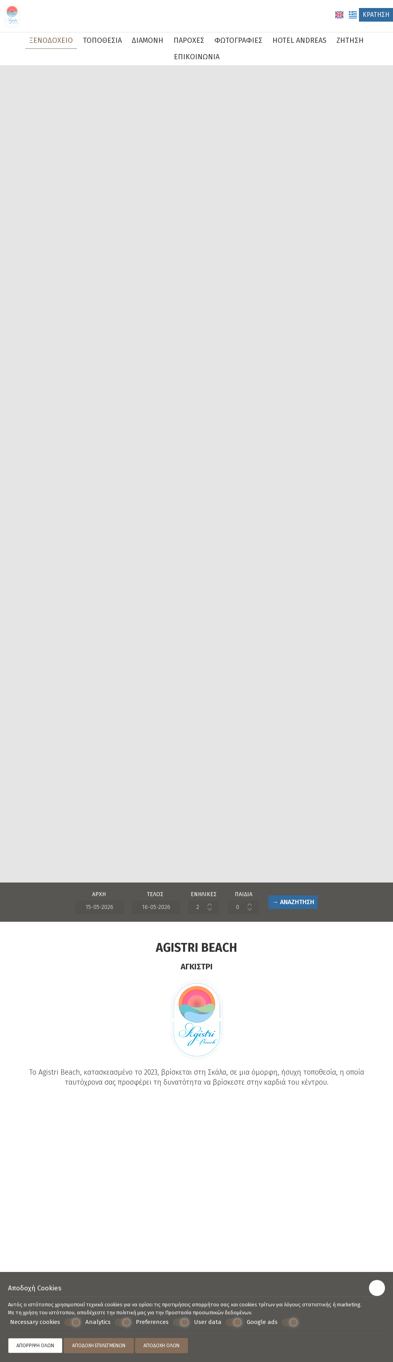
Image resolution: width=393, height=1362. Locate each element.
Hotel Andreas (299, 40)
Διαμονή (147, 40)
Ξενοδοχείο (51, 40)
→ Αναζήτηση (293, 902)
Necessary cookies (45, 1322)
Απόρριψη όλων (35, 1345)
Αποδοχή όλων (161, 1345)
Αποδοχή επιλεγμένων (98, 1345)
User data (218, 1322)
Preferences (162, 1322)
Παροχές (188, 40)
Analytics (108, 1322)
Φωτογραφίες (238, 40)
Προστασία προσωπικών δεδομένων (208, 1313)
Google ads (272, 1322)
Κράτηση (376, 14)
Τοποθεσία (102, 40)
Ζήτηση (350, 40)
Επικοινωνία (197, 56)
